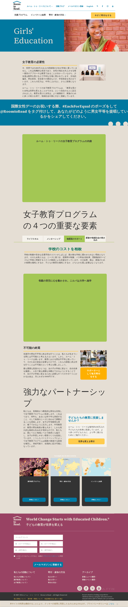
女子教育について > (21, 582)
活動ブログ (60, 6)
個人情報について (20, 599)
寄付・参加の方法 (57, 14)
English (90, 6)
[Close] (117, 604)
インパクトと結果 (38, 14)
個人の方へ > (52, 580)
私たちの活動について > (22, 577)
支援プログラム (20, 14)
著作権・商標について (35, 599)
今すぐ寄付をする (103, 15)
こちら (111, 603)
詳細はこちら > (34, 500)
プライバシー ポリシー (50, 556)
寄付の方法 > (52, 582)
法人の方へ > (52, 577)
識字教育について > (21, 580)
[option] (34, 482)
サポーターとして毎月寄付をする (93, 373)
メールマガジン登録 (75, 6)
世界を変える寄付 (86, 441)
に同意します (38, 557)
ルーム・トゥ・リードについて (39, 6)
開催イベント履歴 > (89, 580)
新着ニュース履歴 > (89, 577)
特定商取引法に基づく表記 (54, 599)
